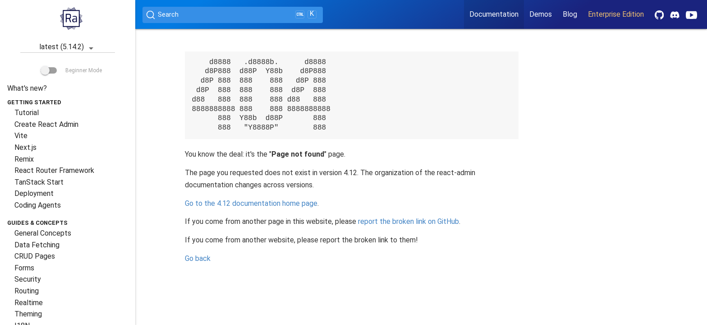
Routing (26, 291)
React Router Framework (54, 170)
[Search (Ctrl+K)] (232, 15)
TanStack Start (39, 182)
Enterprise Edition (616, 14)
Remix (24, 159)
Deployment (34, 193)
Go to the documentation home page (251, 203)
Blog (570, 14)
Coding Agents (37, 205)
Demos (540, 14)
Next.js (25, 147)
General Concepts (42, 233)
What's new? (27, 88)
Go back (198, 258)
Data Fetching (37, 245)
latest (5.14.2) (67, 47)
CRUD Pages (34, 256)
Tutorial (26, 112)
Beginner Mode (71, 70)
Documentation (494, 14)
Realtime (28, 302)
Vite (21, 135)
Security (27, 279)
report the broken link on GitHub (408, 221)
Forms (24, 268)
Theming (28, 314)
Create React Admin (46, 124)
